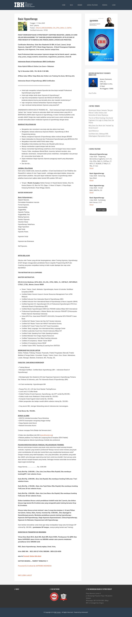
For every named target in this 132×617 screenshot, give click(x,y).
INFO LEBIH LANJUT (25, 575)
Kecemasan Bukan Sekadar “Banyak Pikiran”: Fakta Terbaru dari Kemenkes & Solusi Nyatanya (101, 112)
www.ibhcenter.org (46, 435)
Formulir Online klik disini (32, 556)
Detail (91, 168)
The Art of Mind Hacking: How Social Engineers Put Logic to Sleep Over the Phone (101, 120)
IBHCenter (25, 5)
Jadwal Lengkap (101, 210)
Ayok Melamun (94, 131)
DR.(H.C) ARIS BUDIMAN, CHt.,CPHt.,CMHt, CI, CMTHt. (54, 28)
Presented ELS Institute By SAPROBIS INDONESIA (35, 566)
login (113, 5)
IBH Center (57, 612)
